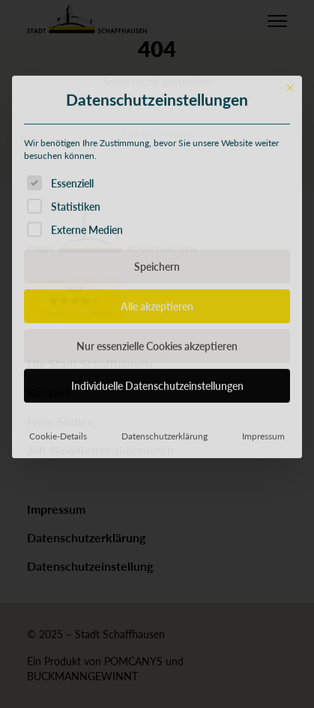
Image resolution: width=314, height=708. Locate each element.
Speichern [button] (157, 333)
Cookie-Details (58, 503)
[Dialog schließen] (290, 154)
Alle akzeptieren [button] (157, 373)
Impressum (263, 503)
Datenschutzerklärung (164, 503)
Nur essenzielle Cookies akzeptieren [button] (157, 413)
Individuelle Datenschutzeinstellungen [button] (157, 453)
